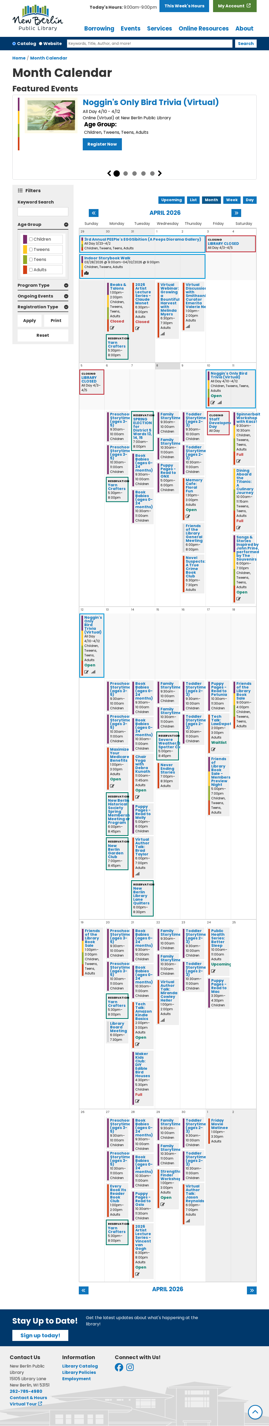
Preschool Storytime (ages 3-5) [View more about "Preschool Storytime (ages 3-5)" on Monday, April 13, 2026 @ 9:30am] (120, 689)
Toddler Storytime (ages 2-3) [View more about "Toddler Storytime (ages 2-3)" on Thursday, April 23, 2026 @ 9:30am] (196, 936)
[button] (123, 7)
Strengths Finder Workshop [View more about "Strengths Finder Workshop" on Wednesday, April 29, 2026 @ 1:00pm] (171, 1175)
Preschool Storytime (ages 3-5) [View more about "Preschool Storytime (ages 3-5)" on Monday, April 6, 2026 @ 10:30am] (120, 452)
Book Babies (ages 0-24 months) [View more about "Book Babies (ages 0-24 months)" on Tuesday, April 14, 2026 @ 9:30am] (144, 691)
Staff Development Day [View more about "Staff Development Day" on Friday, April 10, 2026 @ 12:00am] (223, 422)
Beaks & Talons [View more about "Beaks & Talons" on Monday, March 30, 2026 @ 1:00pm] (118, 286)
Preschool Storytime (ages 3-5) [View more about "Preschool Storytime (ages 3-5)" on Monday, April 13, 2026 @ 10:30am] (120, 722)
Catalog (26, 44)
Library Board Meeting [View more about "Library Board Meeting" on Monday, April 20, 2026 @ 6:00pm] (118, 1027)
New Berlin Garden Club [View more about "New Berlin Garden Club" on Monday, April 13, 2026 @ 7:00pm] (115, 851)
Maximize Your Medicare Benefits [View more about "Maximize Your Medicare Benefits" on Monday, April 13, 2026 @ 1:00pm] (119, 754)
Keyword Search (36, 202)
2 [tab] (125, 173)
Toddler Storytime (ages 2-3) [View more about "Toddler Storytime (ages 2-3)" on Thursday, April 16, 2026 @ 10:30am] (196, 722)
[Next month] (236, 213)
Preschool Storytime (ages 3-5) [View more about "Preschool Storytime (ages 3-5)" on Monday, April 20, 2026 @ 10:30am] (120, 969)
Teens (40, 259)
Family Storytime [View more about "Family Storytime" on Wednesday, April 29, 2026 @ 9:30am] (171, 1122)
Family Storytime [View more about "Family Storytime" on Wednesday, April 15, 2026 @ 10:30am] (171, 711)
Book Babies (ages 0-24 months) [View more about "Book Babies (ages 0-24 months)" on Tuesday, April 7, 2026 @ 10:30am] (144, 499)
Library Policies (79, 1372)
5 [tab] (152, 173)
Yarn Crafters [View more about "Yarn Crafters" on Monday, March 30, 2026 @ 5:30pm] (117, 344)
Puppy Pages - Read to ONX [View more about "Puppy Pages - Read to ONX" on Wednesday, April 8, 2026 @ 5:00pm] (168, 470)
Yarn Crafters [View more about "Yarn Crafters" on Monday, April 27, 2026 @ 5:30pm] (117, 1230)
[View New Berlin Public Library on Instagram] (130, 1369)
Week (232, 199)
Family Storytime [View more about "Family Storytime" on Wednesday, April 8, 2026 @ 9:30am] (171, 416)
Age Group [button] (29, 224)
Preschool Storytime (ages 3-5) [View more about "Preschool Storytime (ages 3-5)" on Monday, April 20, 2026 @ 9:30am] (120, 936)
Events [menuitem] (131, 28)
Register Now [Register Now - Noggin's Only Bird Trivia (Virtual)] (102, 144)
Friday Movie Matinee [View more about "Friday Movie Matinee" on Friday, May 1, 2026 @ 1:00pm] (219, 1124)
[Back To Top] (255, 1412)
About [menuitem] (244, 28)
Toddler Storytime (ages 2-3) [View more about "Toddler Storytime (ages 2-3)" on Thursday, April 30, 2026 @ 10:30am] (196, 1158)
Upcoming (171, 199)
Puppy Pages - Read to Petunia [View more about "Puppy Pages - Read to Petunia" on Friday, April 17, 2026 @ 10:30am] (219, 689)
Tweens (42, 249)
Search (246, 44)
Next (160, 173)
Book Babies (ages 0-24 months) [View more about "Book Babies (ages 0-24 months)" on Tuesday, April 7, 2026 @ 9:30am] (144, 463)
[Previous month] (94, 213)
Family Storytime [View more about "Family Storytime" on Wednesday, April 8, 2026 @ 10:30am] (171, 441)
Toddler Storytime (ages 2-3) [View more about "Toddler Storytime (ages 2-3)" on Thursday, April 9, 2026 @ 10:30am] (196, 452)
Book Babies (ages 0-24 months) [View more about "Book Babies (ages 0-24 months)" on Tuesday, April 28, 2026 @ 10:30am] (144, 1164)
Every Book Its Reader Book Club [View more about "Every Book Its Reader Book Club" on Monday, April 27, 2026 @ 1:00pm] (118, 1193)
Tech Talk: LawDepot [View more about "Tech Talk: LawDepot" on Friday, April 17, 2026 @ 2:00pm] (221, 720)
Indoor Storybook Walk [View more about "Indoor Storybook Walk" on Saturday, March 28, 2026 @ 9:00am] (107, 258)
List (193, 199)
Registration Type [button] (38, 307)
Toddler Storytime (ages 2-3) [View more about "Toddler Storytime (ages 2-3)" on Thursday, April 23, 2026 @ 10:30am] (196, 969)
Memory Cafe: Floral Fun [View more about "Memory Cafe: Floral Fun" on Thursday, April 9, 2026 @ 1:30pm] (194, 485)
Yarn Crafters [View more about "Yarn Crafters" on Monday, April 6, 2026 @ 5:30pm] (117, 487)
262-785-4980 (26, 1391)
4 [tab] (143, 173)
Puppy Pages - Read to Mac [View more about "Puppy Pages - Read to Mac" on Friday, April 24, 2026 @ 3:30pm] (219, 986)
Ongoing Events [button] (35, 296)
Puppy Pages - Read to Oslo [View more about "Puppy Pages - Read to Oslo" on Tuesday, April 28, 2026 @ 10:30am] (143, 1199)
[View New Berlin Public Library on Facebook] (119, 1369)
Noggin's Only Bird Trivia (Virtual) (151, 102)
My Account (231, 6)
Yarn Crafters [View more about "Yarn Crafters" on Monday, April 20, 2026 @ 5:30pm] (117, 1003)
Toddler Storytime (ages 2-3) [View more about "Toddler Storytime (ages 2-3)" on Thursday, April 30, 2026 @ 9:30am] (196, 1125)
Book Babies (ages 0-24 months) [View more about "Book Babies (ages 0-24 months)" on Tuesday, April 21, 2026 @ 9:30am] (144, 938)
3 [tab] (134, 173)
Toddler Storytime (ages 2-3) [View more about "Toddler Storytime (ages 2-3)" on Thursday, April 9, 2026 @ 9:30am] (196, 419)
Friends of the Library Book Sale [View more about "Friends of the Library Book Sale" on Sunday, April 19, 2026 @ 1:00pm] (92, 938)
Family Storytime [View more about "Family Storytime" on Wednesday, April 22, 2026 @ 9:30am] (171, 932)
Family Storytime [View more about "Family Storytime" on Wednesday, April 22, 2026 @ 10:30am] (171, 958)
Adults (40, 270)
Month (211, 199)
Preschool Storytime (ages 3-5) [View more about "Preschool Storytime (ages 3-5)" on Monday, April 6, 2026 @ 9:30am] (120, 419)
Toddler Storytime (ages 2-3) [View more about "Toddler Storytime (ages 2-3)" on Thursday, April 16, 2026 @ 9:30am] (196, 689)
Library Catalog (80, 1366)
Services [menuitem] (159, 28)
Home (18, 58)
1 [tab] (116, 173)
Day (250, 199)
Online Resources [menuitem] (204, 28)
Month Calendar (48, 58)
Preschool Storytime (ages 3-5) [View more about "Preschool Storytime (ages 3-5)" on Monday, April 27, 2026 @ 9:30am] (120, 1125)
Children (42, 239)
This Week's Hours (184, 6)
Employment (76, 1379)
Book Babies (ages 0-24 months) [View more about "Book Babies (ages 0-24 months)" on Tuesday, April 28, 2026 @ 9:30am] (144, 1127)
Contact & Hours (28, 1398)
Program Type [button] (33, 285)
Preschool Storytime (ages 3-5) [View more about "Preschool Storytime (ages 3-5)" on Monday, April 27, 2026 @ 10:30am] (120, 1158)
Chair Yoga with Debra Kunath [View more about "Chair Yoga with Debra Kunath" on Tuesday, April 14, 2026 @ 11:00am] (142, 764)
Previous (109, 173)
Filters (34, 190)
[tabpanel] (134, 124)
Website (52, 44)
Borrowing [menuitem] (99, 28)
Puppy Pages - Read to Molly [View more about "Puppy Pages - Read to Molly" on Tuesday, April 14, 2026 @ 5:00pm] (143, 812)
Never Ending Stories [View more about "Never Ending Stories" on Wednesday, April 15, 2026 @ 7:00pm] (168, 768)
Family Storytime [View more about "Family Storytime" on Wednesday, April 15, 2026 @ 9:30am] (171, 685)
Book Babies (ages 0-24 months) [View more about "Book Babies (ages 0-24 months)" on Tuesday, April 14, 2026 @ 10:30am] (144, 727)
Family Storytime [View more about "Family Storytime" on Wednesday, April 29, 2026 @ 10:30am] (171, 1147)
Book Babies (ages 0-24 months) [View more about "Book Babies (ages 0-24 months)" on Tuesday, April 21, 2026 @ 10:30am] (144, 974)
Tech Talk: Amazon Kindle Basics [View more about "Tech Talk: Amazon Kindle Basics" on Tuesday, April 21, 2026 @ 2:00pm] (143, 1011)
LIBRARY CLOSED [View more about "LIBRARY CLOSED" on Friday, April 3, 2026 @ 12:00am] (223, 243)
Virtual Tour (23, 1404)
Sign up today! (40, 1335)
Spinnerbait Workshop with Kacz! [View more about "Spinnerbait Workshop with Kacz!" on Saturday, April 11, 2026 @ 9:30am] (248, 417)
